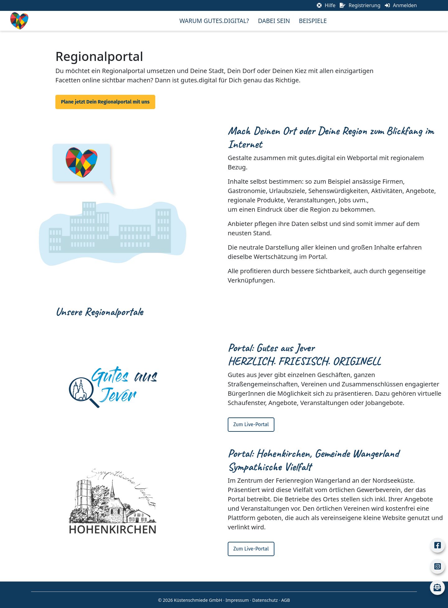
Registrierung (360, 5)
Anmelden (401, 5)
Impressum (237, 600)
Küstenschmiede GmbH (198, 600)
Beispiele (313, 20)
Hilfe (326, 5)
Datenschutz (265, 600)
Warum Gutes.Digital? (214, 20)
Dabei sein (274, 20)
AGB (285, 600)
